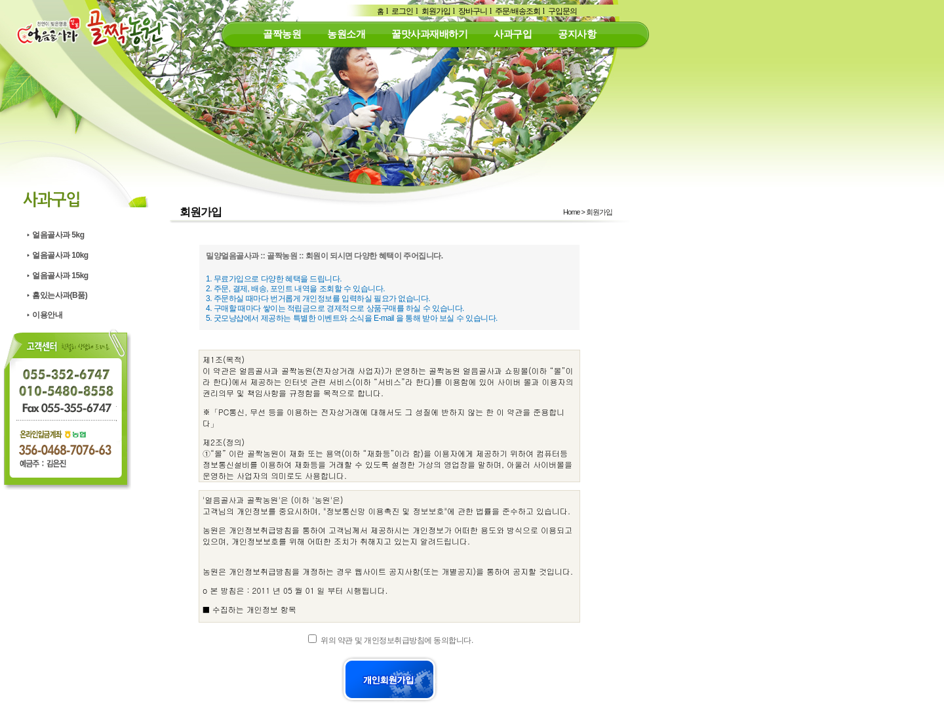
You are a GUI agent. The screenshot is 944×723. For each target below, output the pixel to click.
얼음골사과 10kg (60, 255)
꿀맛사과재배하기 (429, 33)
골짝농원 (282, 33)
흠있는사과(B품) (59, 295)
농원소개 (346, 33)
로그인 (402, 11)
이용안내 (47, 315)
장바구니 (472, 11)
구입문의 (562, 11)
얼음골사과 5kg (58, 234)
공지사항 (577, 33)
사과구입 (513, 33)
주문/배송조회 (517, 11)
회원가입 (436, 11)
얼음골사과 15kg (60, 275)
